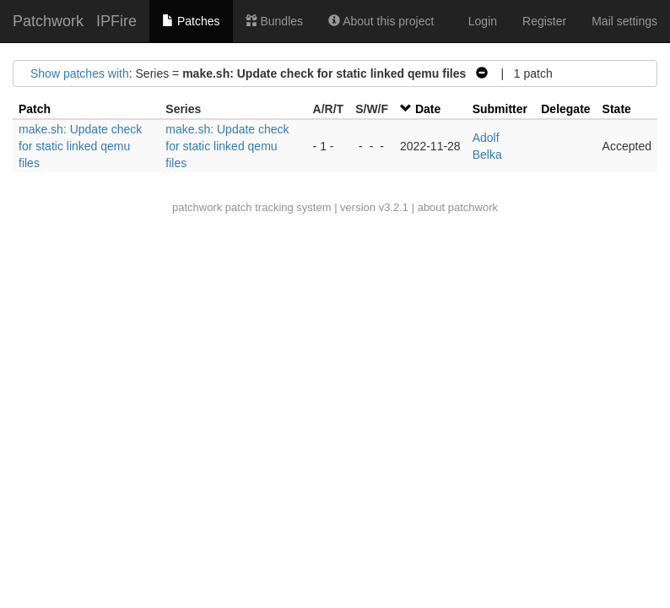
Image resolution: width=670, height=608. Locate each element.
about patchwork (458, 207)
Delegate (565, 109)
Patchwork (48, 21)
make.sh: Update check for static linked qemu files (80, 146)
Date (427, 109)
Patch (35, 109)
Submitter (500, 109)
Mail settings (624, 21)
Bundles (274, 21)
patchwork (197, 207)
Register (544, 21)
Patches (190, 21)
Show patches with (79, 73)
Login (482, 21)
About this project (381, 21)
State (616, 109)
